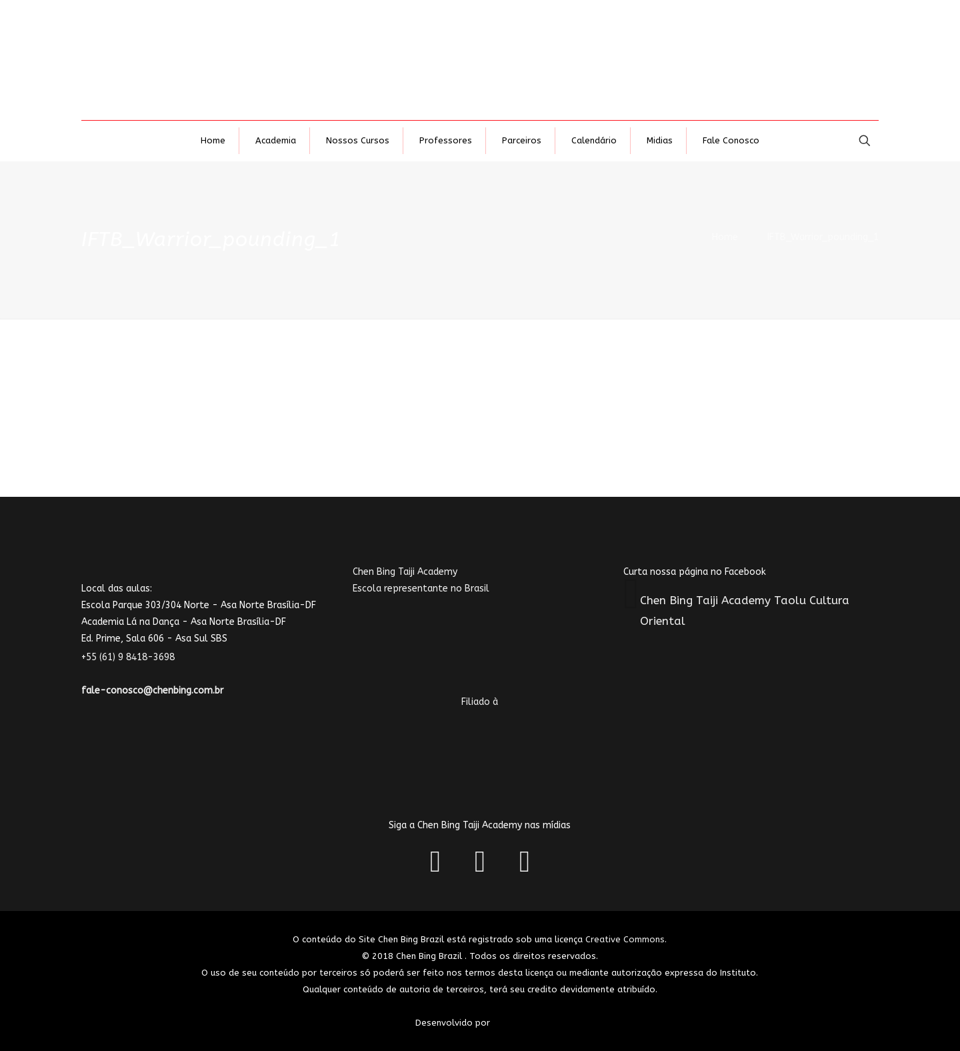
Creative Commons (625, 939)
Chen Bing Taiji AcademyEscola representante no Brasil (445, 621)
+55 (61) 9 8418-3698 (136, 657)
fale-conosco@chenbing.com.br (152, 690)
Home (725, 237)
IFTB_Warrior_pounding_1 (823, 237)
